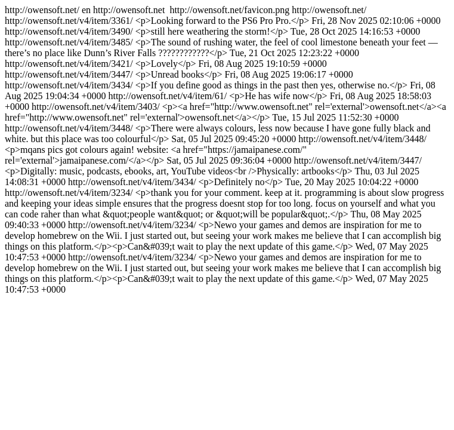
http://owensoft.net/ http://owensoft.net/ (225, 149)
